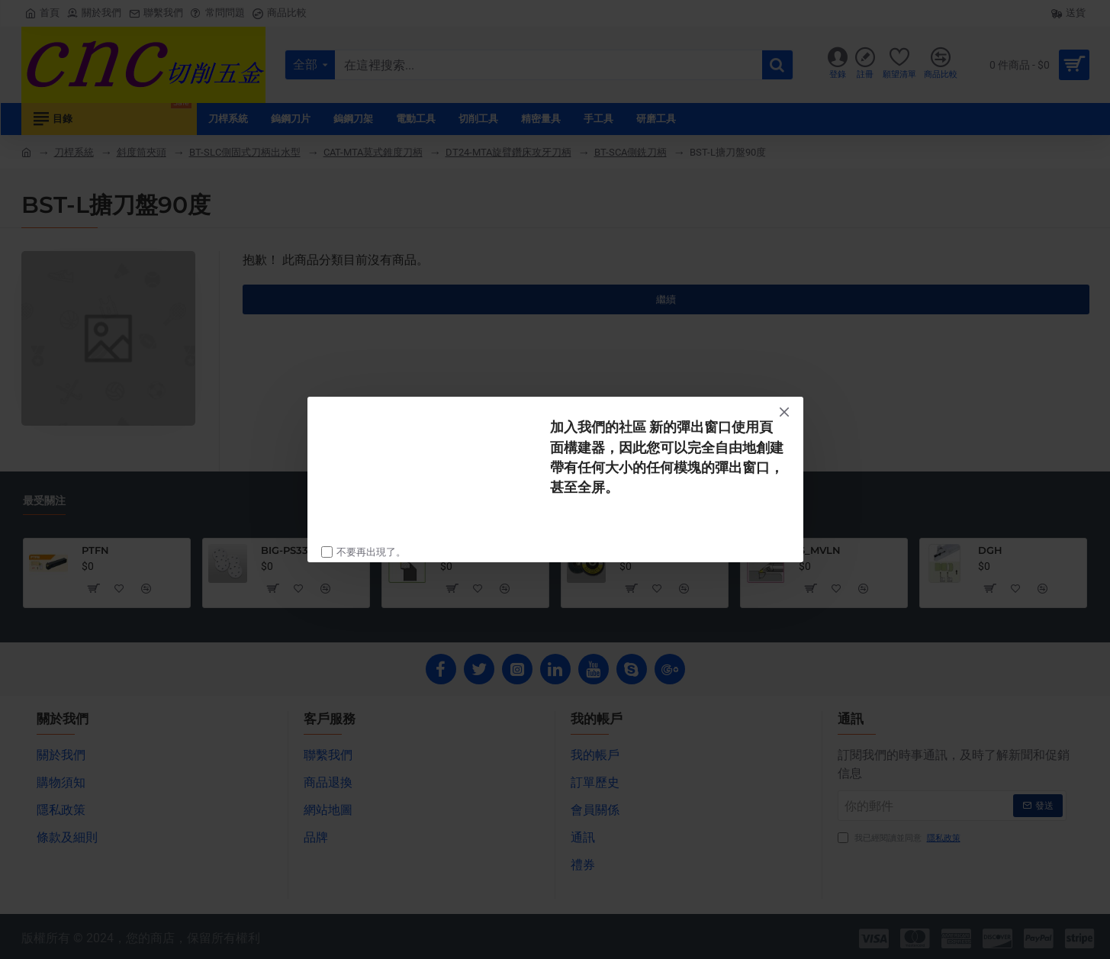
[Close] (784, 412)
